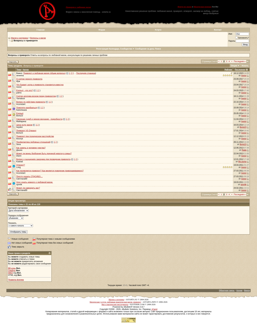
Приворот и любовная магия (78, 7)
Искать (245, 66)
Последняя (239, 61)
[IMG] (10, 273)
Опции (234, 66)
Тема (18, 70)
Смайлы (12, 270)
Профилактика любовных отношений (33, 142)
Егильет (19, 113)
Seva (18, 144)
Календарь (114, 49)
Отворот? (20, 165)
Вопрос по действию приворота (30, 102)
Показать (12, 223)
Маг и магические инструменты (114, 304)
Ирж (18, 81)
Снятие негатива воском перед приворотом (36, 96)
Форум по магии (185, 7)
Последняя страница (85, 73)
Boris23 (19, 116)
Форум (101, 30)
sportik (19, 184)
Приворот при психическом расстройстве (35, 136)
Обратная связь (227, 290)
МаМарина (21, 121)
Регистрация (102, 49)
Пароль (231, 41)
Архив (239, 290)
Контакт (218, 30)
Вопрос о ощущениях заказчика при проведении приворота (43, 159)
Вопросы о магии (38, 38)
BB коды (12, 268)
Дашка (19, 150)
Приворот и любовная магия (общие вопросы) (44, 73)
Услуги (158, 30)
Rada (244, 150)
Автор (26, 70)
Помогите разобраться (26, 108)
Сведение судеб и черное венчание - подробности (39, 119)
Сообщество (127, 49)
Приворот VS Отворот (26, 130)
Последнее (240, 70)
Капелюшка (21, 110)
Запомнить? (242, 38)
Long (18, 167)
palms (18, 93)
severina (20, 75)
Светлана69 (21, 179)
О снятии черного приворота (29, 79)
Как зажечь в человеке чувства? (31, 148)
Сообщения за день (144, 49)
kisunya (19, 138)
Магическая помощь (202, 7)
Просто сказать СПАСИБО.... (29, 176)
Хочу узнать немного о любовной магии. (34, 182)
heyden (19, 127)
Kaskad (19, 161)
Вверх (247, 290)
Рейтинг (228, 70)
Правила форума (16, 280)
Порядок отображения (18, 215)
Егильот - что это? (24, 90)
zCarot (154, 309)
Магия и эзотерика (19, 38)
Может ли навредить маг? (28, 188)
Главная (41, 30)
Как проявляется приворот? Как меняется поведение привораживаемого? (49, 171)
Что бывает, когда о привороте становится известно (40, 85)
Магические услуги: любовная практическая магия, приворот (115, 302)
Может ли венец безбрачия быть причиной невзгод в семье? (43, 153)
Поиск (158, 49)
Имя (230, 34)
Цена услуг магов (24, 125)
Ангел (243, 75)
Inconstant (20, 104)
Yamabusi (20, 98)
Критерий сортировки (18, 208)
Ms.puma (242, 161)
